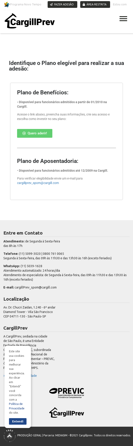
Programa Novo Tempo (22, 5)
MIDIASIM (61, 435)
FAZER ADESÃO (62, 4)
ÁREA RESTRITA (94, 4)
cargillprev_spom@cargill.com (38, 183)
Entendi (17, 421)
